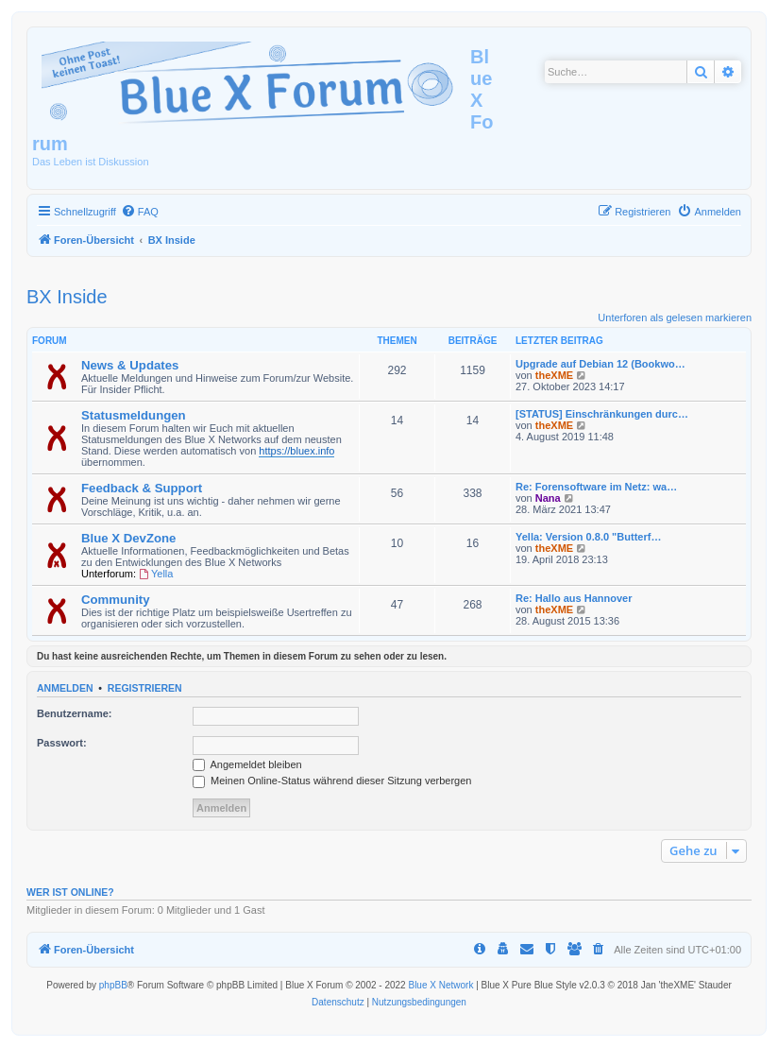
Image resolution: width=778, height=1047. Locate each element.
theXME (554, 375)
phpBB (113, 985)
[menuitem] (140, 211)
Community (115, 599)
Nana (548, 498)
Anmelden (65, 688)
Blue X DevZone (128, 538)
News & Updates (129, 365)
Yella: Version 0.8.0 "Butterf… (588, 536)
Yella (156, 573)
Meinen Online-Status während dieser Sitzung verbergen (332, 780)
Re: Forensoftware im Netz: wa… (596, 486)
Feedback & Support (141, 488)
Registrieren (145, 688)
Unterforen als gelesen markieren (675, 317)
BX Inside (67, 296)
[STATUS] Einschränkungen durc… (602, 414)
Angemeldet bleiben (247, 764)
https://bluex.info (296, 450)
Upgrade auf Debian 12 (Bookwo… (600, 363)
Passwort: (62, 742)
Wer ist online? (70, 892)
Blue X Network (440, 985)
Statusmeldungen (133, 415)
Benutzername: (74, 713)
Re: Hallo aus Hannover (574, 598)
